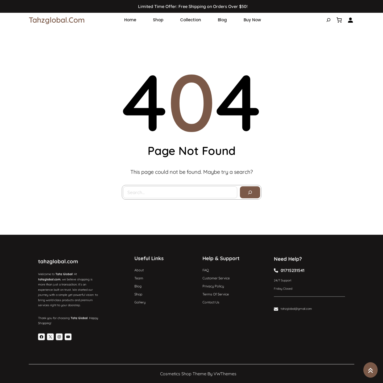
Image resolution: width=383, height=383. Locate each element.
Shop (141, 292)
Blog (141, 285)
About (142, 272)
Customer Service (217, 278)
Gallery (143, 298)
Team (142, 278)
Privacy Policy (215, 285)
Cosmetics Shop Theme (183, 373)
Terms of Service (217, 292)
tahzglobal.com (57, 19)
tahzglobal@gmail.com (298, 304)
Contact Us (213, 298)
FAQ (209, 272)
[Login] (350, 20)
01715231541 (295, 272)
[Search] (250, 192)
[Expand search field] (328, 20)
